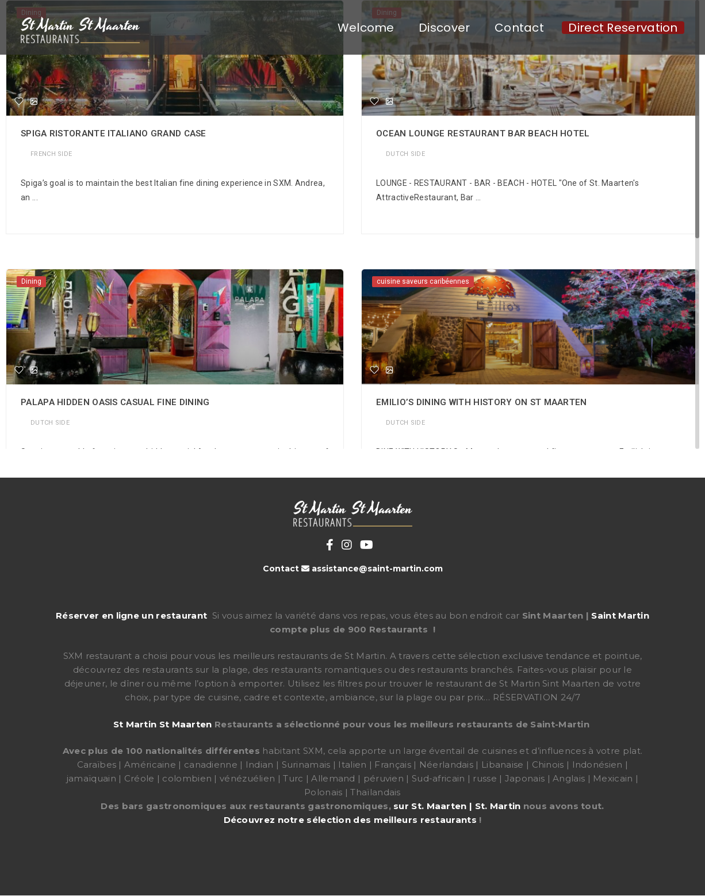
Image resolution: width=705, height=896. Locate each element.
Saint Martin (620, 615)
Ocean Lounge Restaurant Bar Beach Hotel (483, 133)
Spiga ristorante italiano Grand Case (113, 133)
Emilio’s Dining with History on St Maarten (481, 402)
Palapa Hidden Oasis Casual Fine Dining (115, 402)
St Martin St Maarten (162, 724)
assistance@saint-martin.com (377, 568)
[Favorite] (19, 101)
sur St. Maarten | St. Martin (456, 805)
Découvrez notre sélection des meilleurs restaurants (350, 819)
